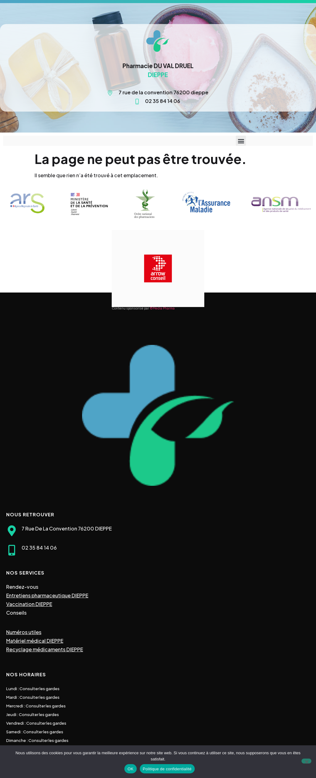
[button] (241, 141)
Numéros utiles (23, 632)
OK (130, 769)
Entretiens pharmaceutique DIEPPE (47, 595)
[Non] (306, 761)
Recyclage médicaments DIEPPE (44, 649)
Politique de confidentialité (167, 769)
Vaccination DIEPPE (29, 604)
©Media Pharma (162, 308)
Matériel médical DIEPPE (34, 640)
